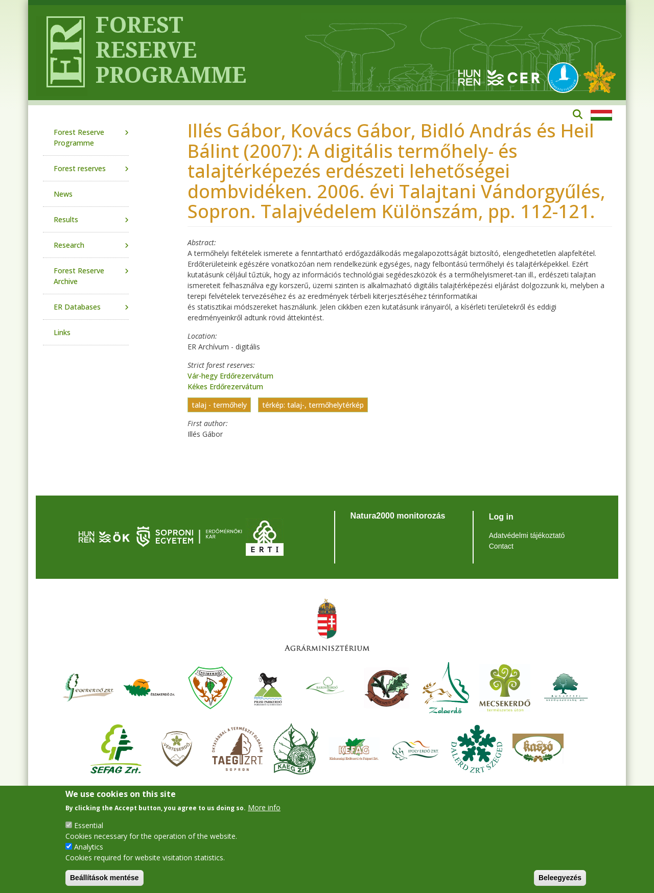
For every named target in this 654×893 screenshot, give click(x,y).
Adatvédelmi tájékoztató (527, 535)
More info (264, 807)
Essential (88, 825)
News (63, 194)
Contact (501, 546)
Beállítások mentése (104, 878)
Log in (501, 516)
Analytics (88, 847)
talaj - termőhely (219, 405)
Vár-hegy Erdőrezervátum (230, 376)
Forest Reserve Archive (79, 276)
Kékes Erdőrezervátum (225, 386)
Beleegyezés (560, 878)
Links (62, 332)
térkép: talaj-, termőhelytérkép (313, 405)
